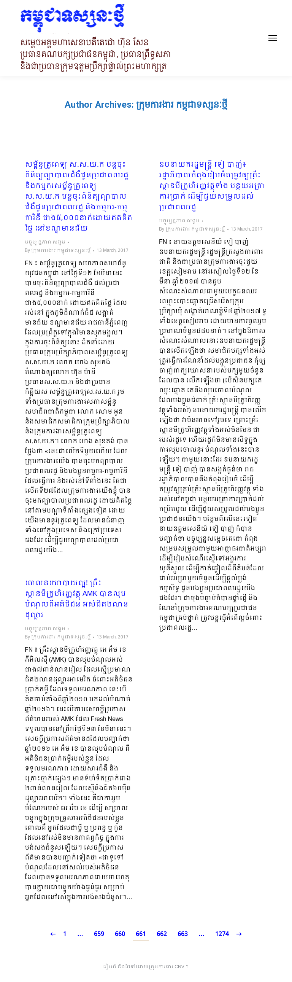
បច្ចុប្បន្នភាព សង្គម (45, 242)
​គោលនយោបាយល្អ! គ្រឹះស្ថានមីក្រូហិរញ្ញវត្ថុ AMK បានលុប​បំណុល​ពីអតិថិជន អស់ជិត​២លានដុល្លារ (76, 599)
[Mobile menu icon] (272, 38)
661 (141, 934)
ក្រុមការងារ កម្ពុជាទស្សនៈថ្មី (181, 104)
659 (99, 934)
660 (120, 934)
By (58, 251)
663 (183, 934)
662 (162, 934)
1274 (222, 934)
